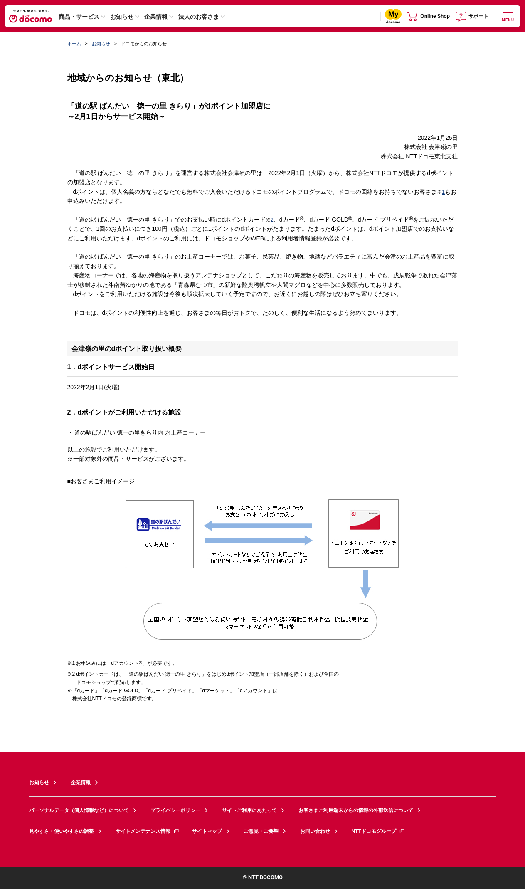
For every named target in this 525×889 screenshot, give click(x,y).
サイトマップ (207, 831)
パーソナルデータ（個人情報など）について (79, 810)
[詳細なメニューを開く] (508, 16)
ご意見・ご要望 (261, 831)
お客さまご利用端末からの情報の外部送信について (355, 810)
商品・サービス (79, 16)
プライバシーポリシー (175, 810)
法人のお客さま (198, 16)
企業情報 (156, 16)
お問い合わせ (315, 831)
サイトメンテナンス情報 (148, 831)
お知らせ (121, 16)
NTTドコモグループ (378, 831)
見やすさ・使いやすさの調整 (61, 831)
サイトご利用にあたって (249, 810)
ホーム (74, 43)
